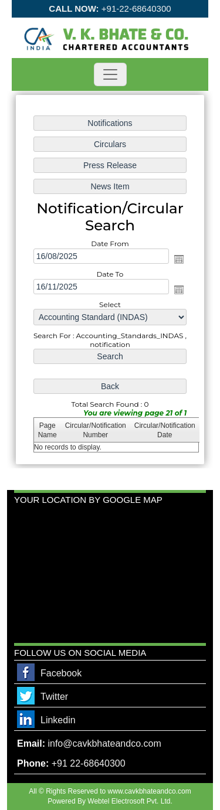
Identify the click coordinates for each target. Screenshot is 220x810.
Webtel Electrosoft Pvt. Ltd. (129, 801)
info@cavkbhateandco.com (104, 743)
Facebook (61, 673)
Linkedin (58, 720)
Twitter (54, 697)
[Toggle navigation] (110, 74)
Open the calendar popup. (178, 259)
